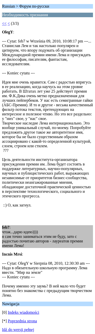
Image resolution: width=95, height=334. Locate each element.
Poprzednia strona (22, 321)
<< (4, 23)
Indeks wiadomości (23, 312)
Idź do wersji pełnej (18, 329)
